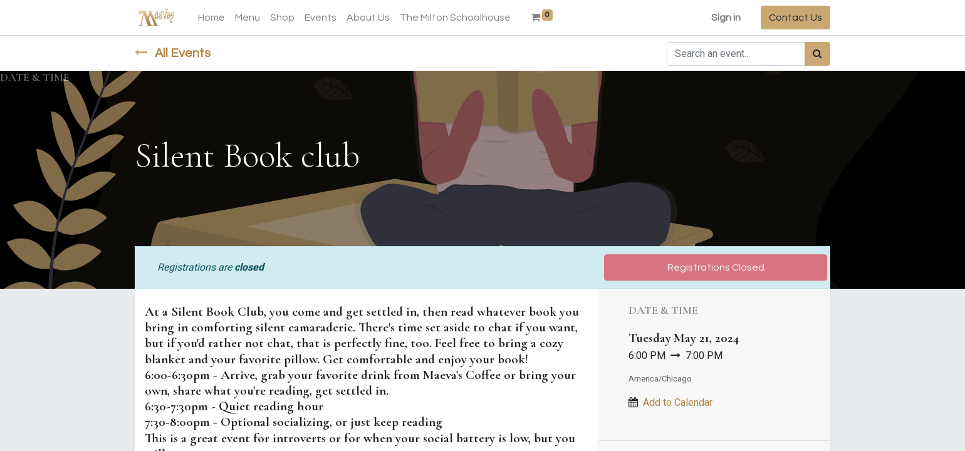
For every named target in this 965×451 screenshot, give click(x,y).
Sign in (726, 18)
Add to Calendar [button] (677, 402)
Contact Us (795, 18)
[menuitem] (211, 17)
